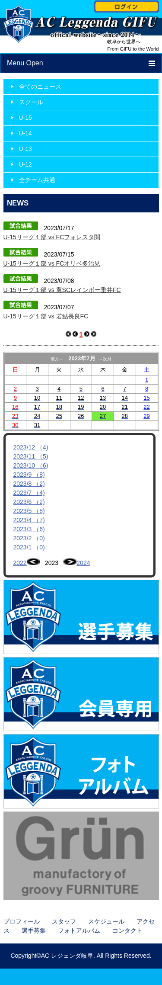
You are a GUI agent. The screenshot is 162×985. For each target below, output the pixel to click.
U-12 (25, 164)
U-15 (25, 117)
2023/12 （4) (30, 447)
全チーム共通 (37, 179)
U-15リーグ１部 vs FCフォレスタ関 (52, 237)
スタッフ (64, 921)
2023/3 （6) (29, 529)
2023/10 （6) (30, 465)
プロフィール (21, 921)
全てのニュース (40, 86)
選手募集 (34, 930)
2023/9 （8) (29, 474)
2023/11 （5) (30, 456)
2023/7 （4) (29, 492)
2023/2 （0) (29, 538)
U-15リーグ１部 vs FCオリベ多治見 (52, 263)
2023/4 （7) (29, 520)
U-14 (25, 133)
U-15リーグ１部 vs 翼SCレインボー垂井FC (62, 289)
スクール (31, 102)
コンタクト (127, 930)
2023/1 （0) (29, 547)
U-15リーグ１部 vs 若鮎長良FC (46, 316)
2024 (83, 562)
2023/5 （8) (29, 510)
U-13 (25, 148)
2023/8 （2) (29, 483)
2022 (20, 562)
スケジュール (106, 921)
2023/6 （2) (29, 501)
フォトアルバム (79, 930)
